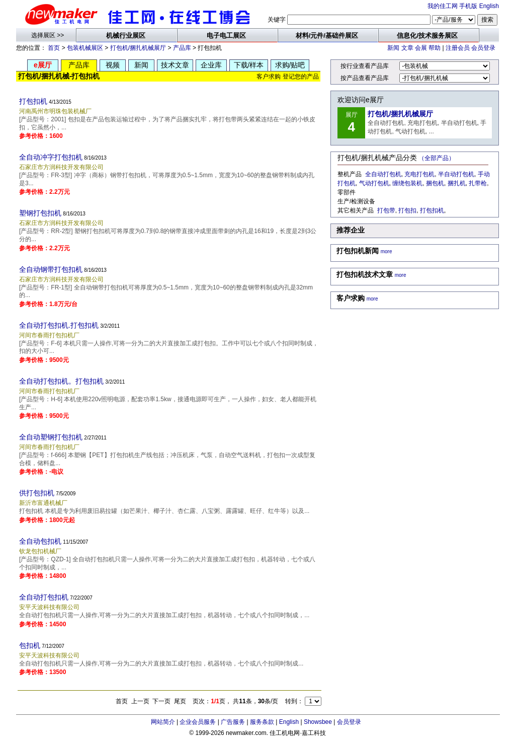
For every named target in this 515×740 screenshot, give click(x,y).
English (489, 6)
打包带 (386, 210)
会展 (421, 47)
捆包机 (435, 183)
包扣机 (29, 645)
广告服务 (233, 721)
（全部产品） (436, 158)
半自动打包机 (456, 174)
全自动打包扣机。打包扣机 (61, 381)
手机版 (468, 6)
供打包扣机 (36, 493)
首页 (54, 47)
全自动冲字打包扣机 (50, 157)
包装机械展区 (85, 47)
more (386, 251)
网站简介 (163, 721)
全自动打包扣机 (43, 597)
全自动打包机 (383, 174)
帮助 (434, 47)
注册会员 (458, 47)
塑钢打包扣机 (40, 213)
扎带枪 (478, 183)
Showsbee (318, 721)
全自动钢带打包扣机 (50, 269)
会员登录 (483, 47)
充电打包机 (419, 174)
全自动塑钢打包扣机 (50, 437)
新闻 (393, 47)
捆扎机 (457, 183)
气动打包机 (374, 183)
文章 (407, 47)
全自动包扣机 (40, 541)
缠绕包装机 (407, 183)
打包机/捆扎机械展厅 (138, 47)
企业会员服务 (198, 721)
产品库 (182, 47)
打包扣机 (33, 101)
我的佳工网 (442, 6)
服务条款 (262, 721)
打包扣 (407, 210)
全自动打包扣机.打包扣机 (59, 325)
